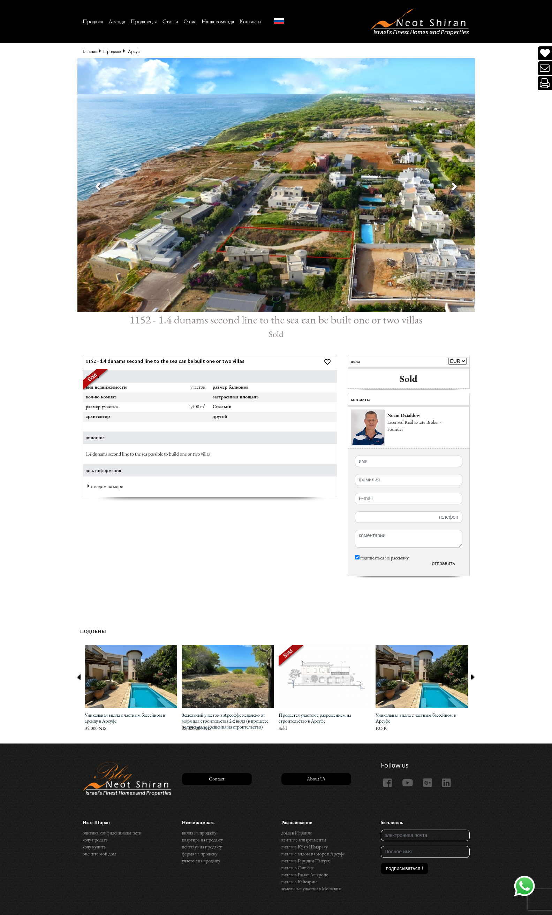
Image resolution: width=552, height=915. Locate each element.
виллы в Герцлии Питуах (305, 860)
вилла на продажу (199, 833)
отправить (443, 563)
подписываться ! (404, 868)
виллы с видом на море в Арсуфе (313, 854)
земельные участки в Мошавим (311, 888)
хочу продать (95, 840)
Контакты (250, 21)
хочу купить (94, 847)
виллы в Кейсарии (299, 881)
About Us (316, 779)
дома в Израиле (296, 833)
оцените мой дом (99, 854)
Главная (90, 51)
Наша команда (218, 21)
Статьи (170, 21)
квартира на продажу (202, 840)
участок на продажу (201, 860)
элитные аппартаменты (303, 840)
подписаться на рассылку (382, 558)
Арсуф (134, 51)
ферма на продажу (200, 854)
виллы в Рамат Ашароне (304, 874)
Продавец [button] (141, 21)
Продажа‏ (93, 21)
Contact (216, 779)
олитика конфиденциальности (112, 833)
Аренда (116, 21)
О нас (189, 21)
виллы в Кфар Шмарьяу (304, 847)
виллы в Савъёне (297, 867)
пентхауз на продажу (202, 847)
